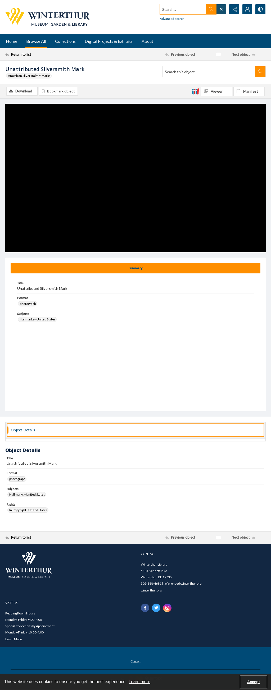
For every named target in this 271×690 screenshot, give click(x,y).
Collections (65, 41)
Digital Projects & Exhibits (109, 41)
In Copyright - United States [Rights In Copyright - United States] (28, 510)
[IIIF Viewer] (216, 91)
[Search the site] (182, 9)
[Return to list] (40, 54)
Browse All (36, 41)
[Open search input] (221, 9)
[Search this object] (209, 71)
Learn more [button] (139, 681)
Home (11, 41)
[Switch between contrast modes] (260, 9)
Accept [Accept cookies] (253, 682)
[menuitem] (135, 661)
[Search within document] (260, 71)
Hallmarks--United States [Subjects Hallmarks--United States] (38, 319)
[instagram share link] (167, 608)
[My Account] (247, 9)
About (147, 41)
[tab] (135, 268)
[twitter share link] (156, 608)
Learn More (13, 639)
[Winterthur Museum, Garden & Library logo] (47, 17)
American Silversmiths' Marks (29, 76)
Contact (135, 661)
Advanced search (171, 19)
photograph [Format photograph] (28, 304)
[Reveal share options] (234, 9)
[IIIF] (195, 91)
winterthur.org (151, 590)
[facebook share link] (145, 608)
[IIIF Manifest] (249, 91)
